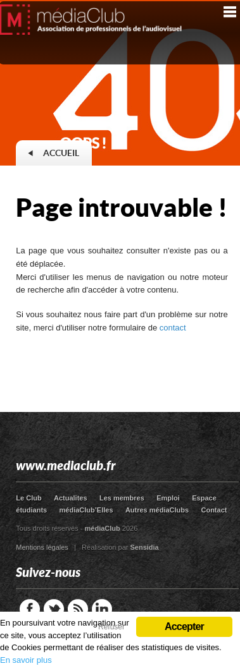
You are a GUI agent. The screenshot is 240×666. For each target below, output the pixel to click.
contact (173, 327)
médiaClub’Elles (86, 510)
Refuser (111, 626)
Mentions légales (42, 547)
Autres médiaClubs (157, 510)
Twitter (54, 609)
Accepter (184, 626)
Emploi (168, 498)
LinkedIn (102, 609)
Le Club (28, 498)
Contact (214, 510)
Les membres (121, 498)
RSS (78, 609)
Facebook (30, 609)
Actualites (70, 498)
